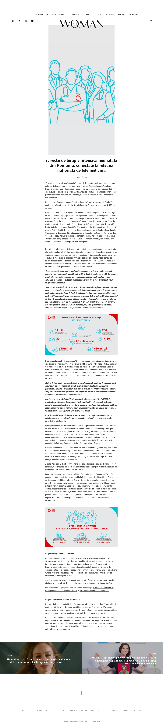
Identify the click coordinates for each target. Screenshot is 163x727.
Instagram (13, 21)
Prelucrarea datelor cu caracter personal (87, 710)
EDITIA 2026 (133, 14)
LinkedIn (26, 21)
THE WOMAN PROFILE (41, 710)
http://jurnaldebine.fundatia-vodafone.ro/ (61, 590)
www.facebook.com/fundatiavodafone (94, 590)
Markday (89, 14)
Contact (96, 721)
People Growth (58, 14)
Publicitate (59, 710)
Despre (24, 710)
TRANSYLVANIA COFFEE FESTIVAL (75, 721)
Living (99, 14)
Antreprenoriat (75, 14)
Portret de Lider (41, 14)
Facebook (19, 21)
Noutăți (121, 14)
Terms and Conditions (132, 710)
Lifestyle (110, 14)
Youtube (32, 21)
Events (114, 710)
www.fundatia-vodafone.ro (103, 588)
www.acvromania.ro (63, 629)
